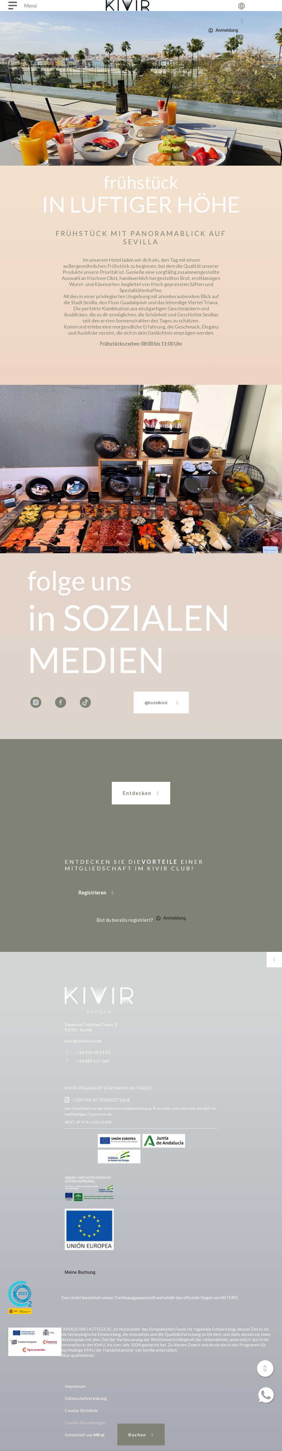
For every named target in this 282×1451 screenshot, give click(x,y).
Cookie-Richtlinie (81, 1410)
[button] (4, 468)
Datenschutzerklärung (86, 1398)
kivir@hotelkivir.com (83, 1040)
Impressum (75, 1386)
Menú (30, 5)
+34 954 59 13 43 (93, 1052)
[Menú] (12, 5)
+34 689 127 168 (93, 1060)
